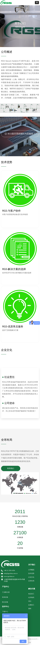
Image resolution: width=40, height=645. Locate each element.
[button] (37, 2)
